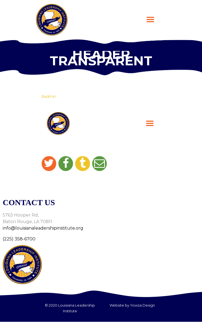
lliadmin (49, 96)
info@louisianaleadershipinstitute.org (43, 228)
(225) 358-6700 (19, 239)
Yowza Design (142, 305)
